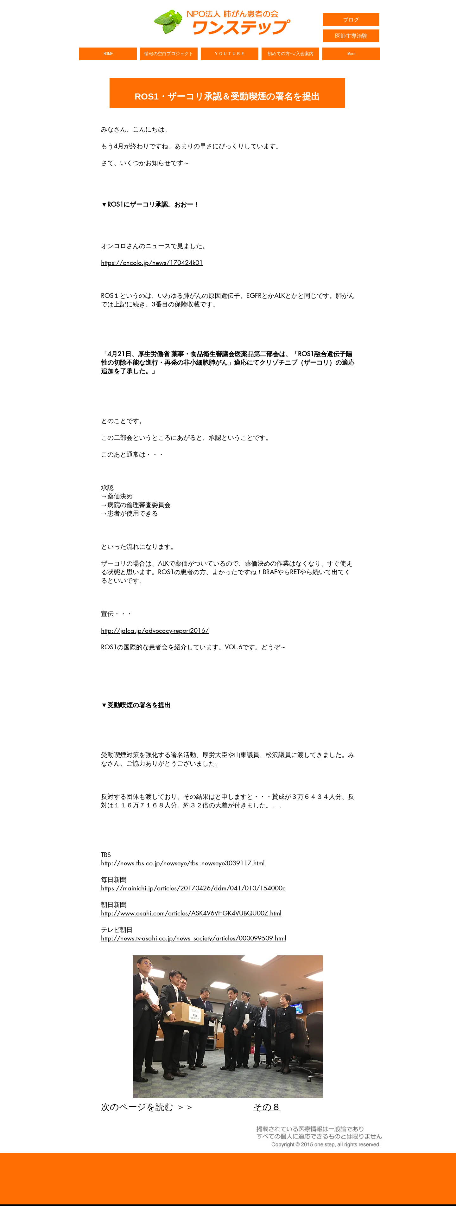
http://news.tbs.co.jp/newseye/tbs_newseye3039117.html (183, 863)
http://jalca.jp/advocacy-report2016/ (155, 630)
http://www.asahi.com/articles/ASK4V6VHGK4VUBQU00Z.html (191, 913)
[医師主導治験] (351, 35)
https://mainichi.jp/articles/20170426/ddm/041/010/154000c (193, 888)
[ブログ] (351, 19)
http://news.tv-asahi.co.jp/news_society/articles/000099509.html (193, 938)
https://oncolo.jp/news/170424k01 (152, 263)
